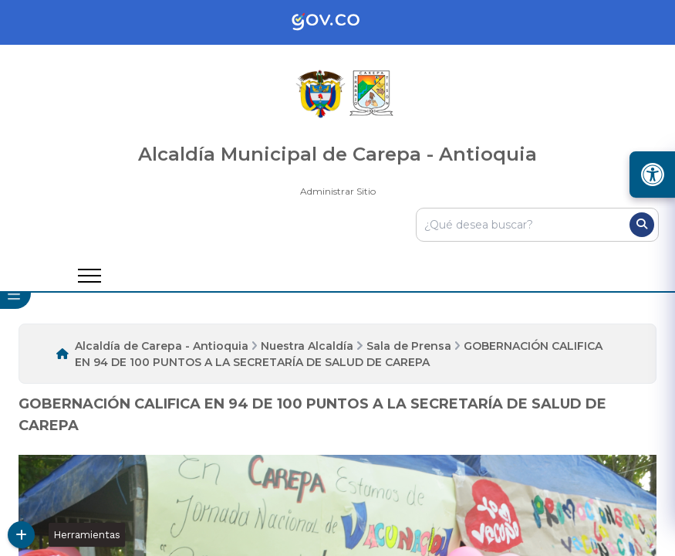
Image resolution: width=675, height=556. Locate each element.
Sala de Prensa (408, 346)
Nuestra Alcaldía (307, 346)
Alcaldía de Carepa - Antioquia (161, 346)
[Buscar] (641, 224)
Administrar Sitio (338, 191)
